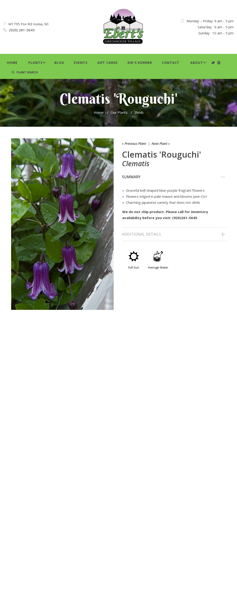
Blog (59, 62)
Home (12, 62)
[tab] (174, 177)
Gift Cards (107, 62)
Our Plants (119, 112)
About (196, 62)
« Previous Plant (134, 143)
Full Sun (133, 267)
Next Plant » (161, 143)
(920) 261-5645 (22, 30)
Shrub (138, 112)
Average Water (158, 267)
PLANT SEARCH (25, 72)
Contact (170, 62)
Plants (35, 62)
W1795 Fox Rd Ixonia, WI (28, 24)
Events (80, 62)
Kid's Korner (140, 62)
